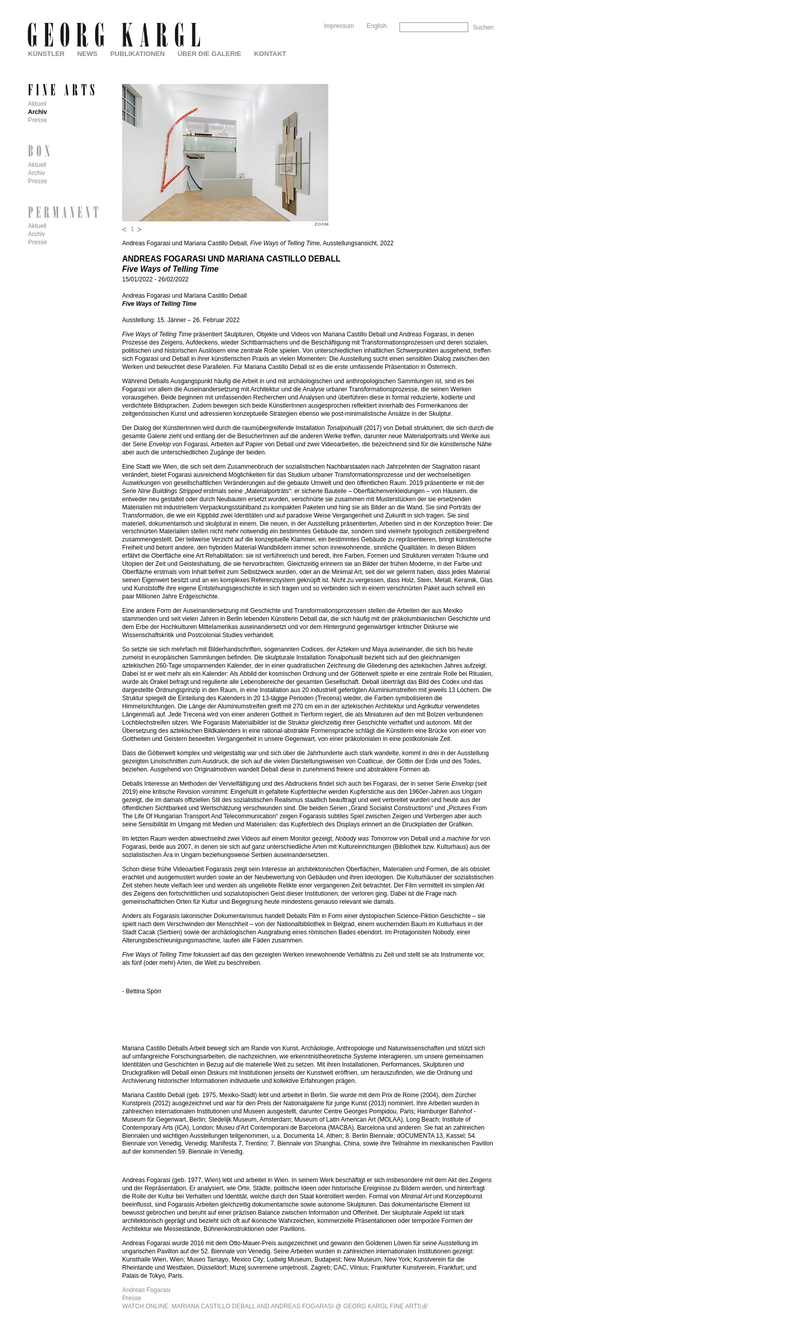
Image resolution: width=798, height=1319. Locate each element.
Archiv (37, 112)
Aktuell (37, 103)
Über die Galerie (209, 54)
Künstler (46, 54)
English (377, 26)
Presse (131, 1298)
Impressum (339, 26)
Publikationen (137, 54)
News (87, 54)
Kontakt (270, 54)
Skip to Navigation (474, 4)
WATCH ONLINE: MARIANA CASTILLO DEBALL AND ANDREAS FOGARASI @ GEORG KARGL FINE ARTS (271, 1306)
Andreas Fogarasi (146, 1290)
